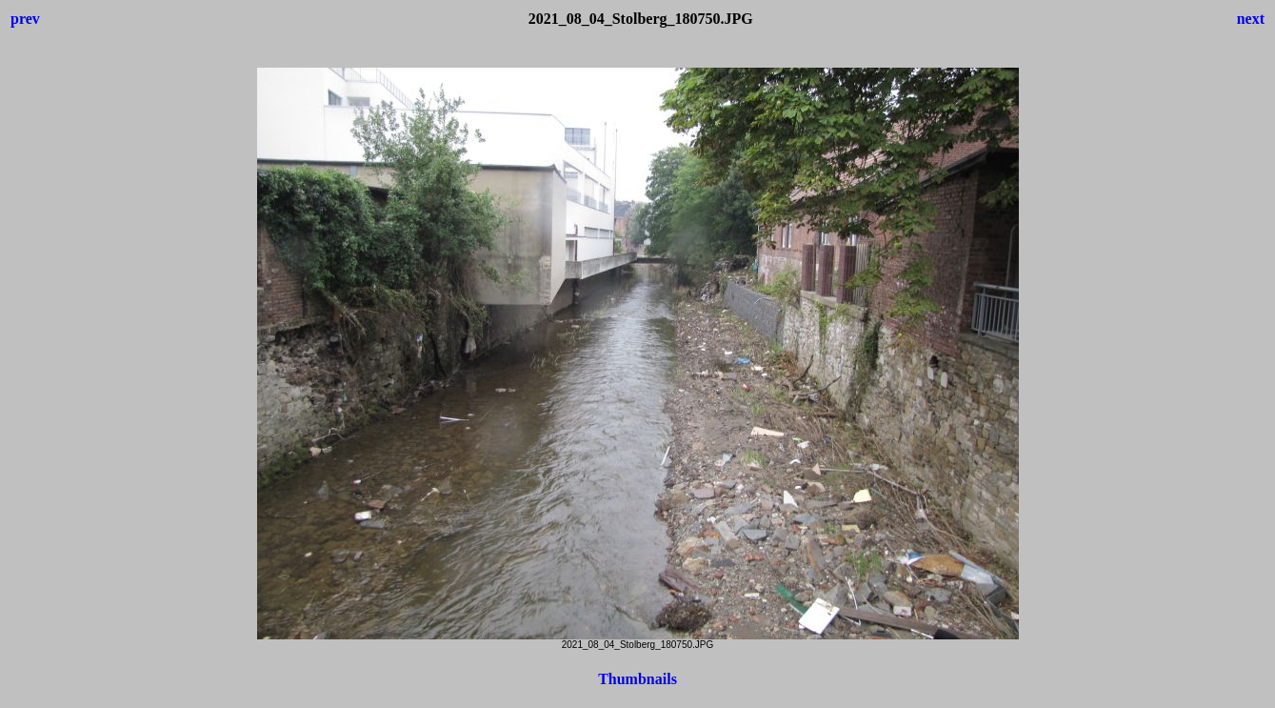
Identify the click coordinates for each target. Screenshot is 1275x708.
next (1251, 18)
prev (25, 18)
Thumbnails (637, 679)
